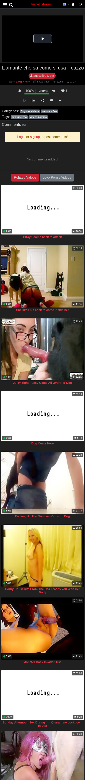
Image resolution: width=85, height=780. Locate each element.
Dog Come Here (42, 443)
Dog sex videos (30, 111)
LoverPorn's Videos (57, 177)
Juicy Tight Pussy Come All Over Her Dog (42, 382)
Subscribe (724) (42, 75)
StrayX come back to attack (42, 237)
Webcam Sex (49, 111)
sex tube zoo (19, 117)
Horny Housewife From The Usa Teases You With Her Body (42, 590)
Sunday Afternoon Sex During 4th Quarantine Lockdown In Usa (42, 724)
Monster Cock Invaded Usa (43, 662)
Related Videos (25, 177)
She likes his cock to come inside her (42, 310)
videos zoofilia (38, 117)
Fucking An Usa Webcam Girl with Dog (42, 516)
